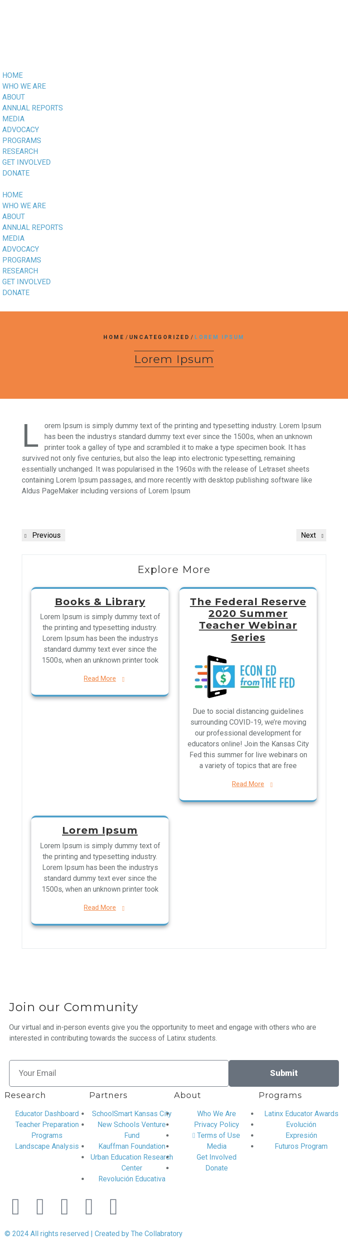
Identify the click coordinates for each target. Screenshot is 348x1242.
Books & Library (100, 602)
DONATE (15, 173)
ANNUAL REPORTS (32, 108)
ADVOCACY (20, 129)
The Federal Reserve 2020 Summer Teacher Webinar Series (248, 620)
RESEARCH (20, 151)
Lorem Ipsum (100, 830)
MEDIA (13, 119)
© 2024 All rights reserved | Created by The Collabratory (94, 1233)
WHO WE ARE (24, 86)
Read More (100, 678)
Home (113, 337)
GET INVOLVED (26, 162)
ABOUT (13, 97)
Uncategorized (159, 337)
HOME (12, 75)
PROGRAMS (21, 140)
